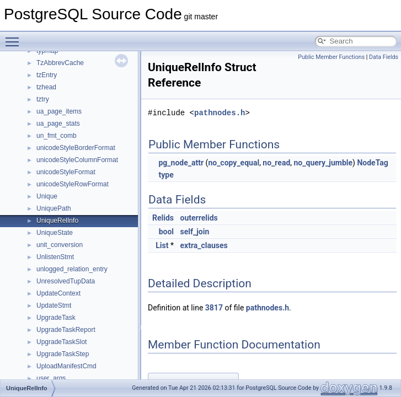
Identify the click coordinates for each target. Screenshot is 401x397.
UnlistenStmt (55, 257)
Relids (163, 217)
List (162, 245)
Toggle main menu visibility (15, 36)
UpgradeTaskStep (62, 354)
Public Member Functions (331, 57)
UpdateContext (58, 293)
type (165, 174)
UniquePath (53, 208)
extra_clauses (204, 245)
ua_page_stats (58, 123)
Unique (46, 196)
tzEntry (46, 75)
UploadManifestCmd (66, 366)
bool (166, 231)
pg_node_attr (181, 162)
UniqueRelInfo (57, 220)
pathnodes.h (219, 113)
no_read (276, 162)
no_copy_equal (233, 162)
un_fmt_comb (56, 136)
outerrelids (199, 217)
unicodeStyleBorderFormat (75, 148)
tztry (42, 99)
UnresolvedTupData (65, 281)
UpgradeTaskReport (65, 330)
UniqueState (54, 233)
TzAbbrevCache (60, 63)
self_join (195, 231)
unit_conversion (59, 245)
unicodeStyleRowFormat (72, 184)
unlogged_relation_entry (72, 269)
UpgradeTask (56, 317)
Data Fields (383, 57)
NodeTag (372, 162)
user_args (51, 378)
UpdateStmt (53, 305)
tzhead (46, 87)
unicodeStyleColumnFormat (77, 160)
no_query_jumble (323, 162)
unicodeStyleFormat (65, 172)
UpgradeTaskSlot (61, 342)
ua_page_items (59, 111)
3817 (214, 307)
